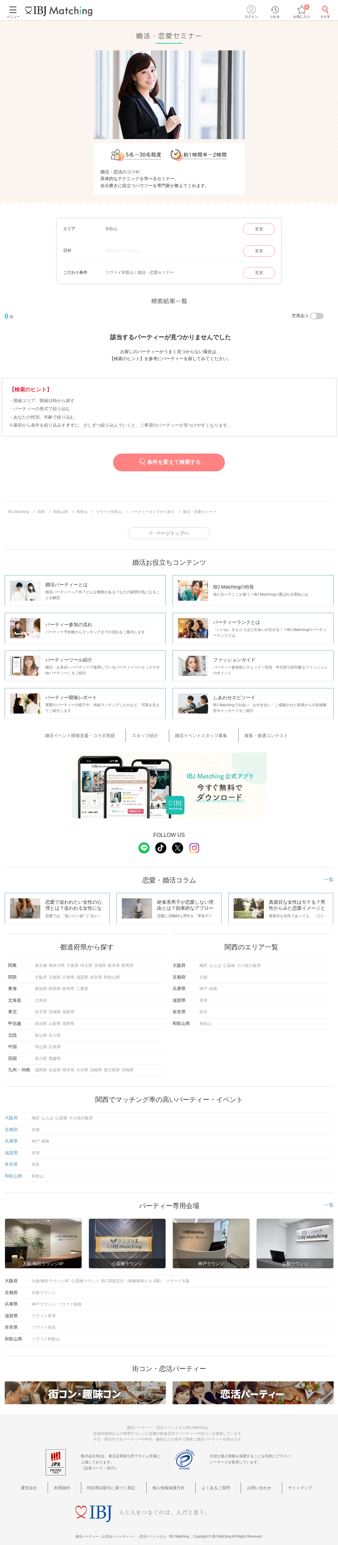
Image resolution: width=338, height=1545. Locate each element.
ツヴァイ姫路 (69, 1299)
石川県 (55, 1030)
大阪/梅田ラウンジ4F (50, 1276)
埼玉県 (86, 961)
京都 (203, 972)
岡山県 (41, 1042)
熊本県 (68, 1065)
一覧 (329, 875)
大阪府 (41, 972)
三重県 (82, 984)
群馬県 (128, 961)
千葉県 (72, 961)
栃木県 (114, 961)
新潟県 (41, 1019)
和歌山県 (112, 972)
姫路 (213, 984)
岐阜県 (68, 984)
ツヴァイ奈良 (44, 1323)
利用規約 (78, 1482)
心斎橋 (229, 961)
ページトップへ (172, 533)
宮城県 (55, 1007)
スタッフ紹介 (152, 733)
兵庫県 (68, 972)
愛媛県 (55, 1054)
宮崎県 (96, 1065)
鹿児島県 (112, 1065)
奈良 (203, 1007)
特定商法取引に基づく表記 (120, 1482)
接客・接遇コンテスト (254, 733)
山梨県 (55, 1019)
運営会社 (54, 1482)
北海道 (41, 996)
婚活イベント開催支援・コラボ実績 (97, 733)
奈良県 (96, 972)
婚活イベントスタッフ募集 (199, 733)
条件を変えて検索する (169, 462)
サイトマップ (280, 1482)
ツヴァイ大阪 (177, 1276)
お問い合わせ (246, 1482)
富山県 (41, 1030)
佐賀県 (55, 1065)
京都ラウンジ (44, 1288)
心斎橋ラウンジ (85, 1276)
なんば (215, 961)
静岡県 (55, 984)
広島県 (55, 1042)
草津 (203, 996)
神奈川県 (57, 961)
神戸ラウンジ (44, 1299)
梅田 (203, 961)
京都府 (55, 972)
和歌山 (205, 1019)
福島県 (68, 1007)
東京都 (41, 961)
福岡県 (41, 1065)
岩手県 (41, 1007)
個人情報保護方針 (171, 1482)
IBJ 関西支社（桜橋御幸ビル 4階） (132, 1276)
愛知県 (41, 984)
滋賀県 (82, 972)
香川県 (41, 1054)
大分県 (82, 1065)
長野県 (68, 1019)
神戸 (203, 984)
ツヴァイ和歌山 (46, 1334)
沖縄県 (128, 1065)
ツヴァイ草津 (44, 1311)
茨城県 (100, 961)
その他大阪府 (249, 961)
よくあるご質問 (211, 1482)
